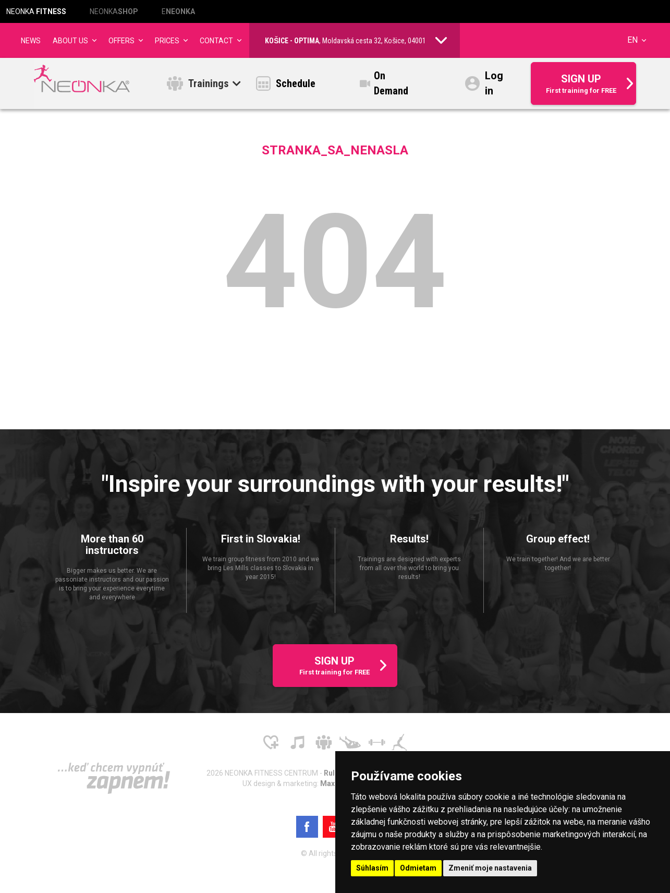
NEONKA (36, 11)
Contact (216, 41)
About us (70, 41)
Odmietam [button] (418, 868)
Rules (334, 773)
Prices (167, 41)
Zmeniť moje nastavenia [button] (490, 868)
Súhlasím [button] (372, 868)
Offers (121, 41)
